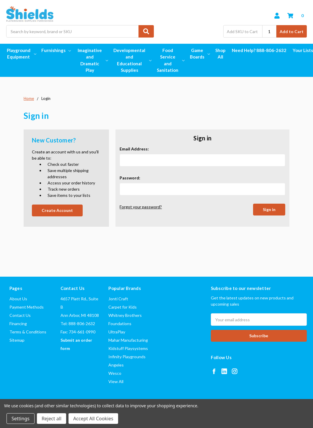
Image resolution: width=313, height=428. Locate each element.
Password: (130, 177)
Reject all (51, 418)
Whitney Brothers (125, 315)
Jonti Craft (118, 298)
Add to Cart (292, 31)
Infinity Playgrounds (127, 356)
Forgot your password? (141, 206)
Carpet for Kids (122, 306)
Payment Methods (26, 306)
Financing (18, 323)
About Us (18, 298)
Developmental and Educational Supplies (131, 60)
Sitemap (17, 340)
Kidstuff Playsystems (128, 348)
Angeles (116, 364)
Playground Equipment (21, 54)
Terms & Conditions (27, 331)
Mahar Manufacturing (128, 340)
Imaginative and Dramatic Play (92, 60)
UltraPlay (116, 331)
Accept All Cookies (93, 418)
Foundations (119, 323)
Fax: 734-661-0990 (78, 331)
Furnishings (56, 50)
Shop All (220, 54)
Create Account (57, 210)
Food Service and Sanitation (170, 60)
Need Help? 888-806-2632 (259, 50)
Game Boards (199, 54)
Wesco (114, 373)
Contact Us (20, 315)
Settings (21, 418)
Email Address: (134, 148)
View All (115, 381)
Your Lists (303, 50)
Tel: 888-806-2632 (78, 323)
